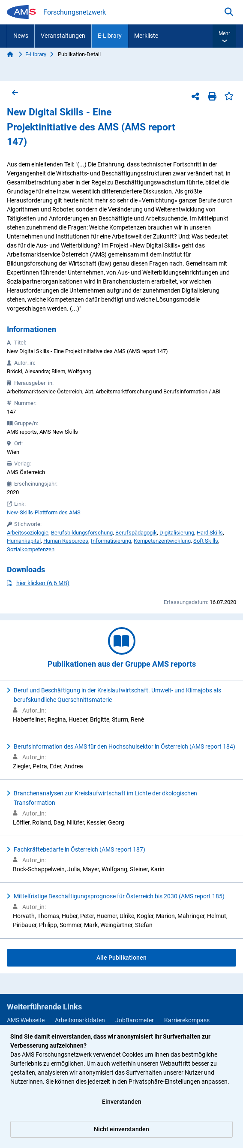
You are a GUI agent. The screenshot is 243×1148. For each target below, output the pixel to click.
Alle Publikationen (121, 957)
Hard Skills (210, 532)
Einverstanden (121, 1101)
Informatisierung (111, 541)
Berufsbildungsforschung (82, 532)
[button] (224, 36)
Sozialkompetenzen (30, 549)
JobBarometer (134, 1020)
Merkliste (146, 35)
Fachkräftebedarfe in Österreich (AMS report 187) (79, 849)
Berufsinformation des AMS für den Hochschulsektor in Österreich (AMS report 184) (124, 746)
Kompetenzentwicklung (162, 541)
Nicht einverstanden (121, 1129)
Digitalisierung (176, 532)
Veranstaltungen (63, 35)
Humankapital (24, 541)
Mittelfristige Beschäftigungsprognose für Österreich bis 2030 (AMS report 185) (119, 896)
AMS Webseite (26, 1020)
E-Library (110, 35)
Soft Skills (205, 541)
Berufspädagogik (136, 532)
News (20, 35)
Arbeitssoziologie (27, 532)
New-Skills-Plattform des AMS (44, 512)
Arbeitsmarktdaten (80, 1020)
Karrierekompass (187, 1020)
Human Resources (65, 541)
